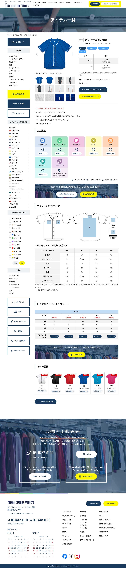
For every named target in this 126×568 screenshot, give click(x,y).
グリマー (82, 48)
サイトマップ (103, 512)
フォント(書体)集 (85, 536)
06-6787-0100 (43, 453)
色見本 (61, 2)
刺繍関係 (12, 281)
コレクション (77, 2)
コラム (101, 516)
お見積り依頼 (95, 3)
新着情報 (83, 512)
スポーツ (82, 52)
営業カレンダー (104, 536)
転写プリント (13, 62)
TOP (9, 35)
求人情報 (84, 525)
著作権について (104, 532)
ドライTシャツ (103, 48)
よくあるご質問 (67, 544)
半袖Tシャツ (92, 48)
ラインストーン (14, 71)
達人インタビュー (105, 520)
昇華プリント (13, 85)
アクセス (84, 522)
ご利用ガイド (37, 5)
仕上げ (11, 76)
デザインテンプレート (87, 540)
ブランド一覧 (66, 524)
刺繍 (10, 65)
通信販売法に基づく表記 (107, 528)
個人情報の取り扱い (105, 524)
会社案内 (83, 516)
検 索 (22, 263)
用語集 (82, 532)
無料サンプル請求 (39, 476)
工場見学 (84, 528)
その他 (11, 293)
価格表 (68, 2)
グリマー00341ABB (30, 35)
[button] (73, 54)
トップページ (66, 512)
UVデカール (13, 82)
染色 (10, 74)
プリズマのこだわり (39, 2)
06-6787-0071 (41, 520)
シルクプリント (14, 56)
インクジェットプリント (17, 59)
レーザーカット (14, 68)
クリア (15, 263)
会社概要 (84, 519)
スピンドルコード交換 (16, 79)
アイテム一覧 (52, 2)
